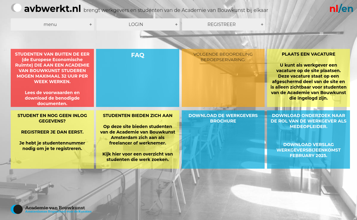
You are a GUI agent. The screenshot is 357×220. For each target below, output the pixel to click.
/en (341, 8)
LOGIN (136, 24)
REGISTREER (221, 24)
